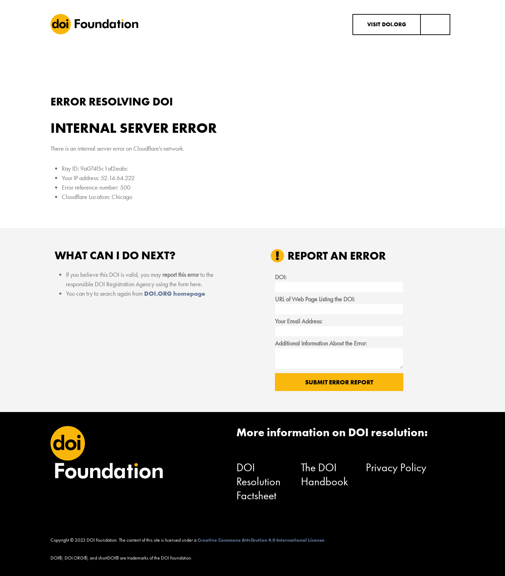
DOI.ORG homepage (174, 293)
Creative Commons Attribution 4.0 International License (260, 540)
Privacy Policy (396, 467)
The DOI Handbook (324, 474)
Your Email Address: (298, 321)
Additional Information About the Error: (321, 343)
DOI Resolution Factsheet (258, 481)
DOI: (281, 277)
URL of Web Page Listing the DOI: (315, 299)
